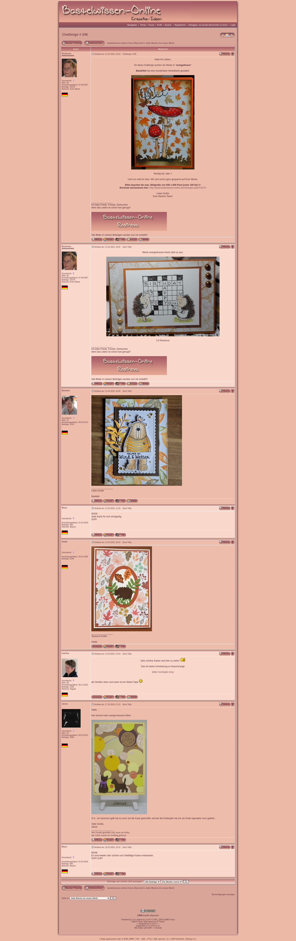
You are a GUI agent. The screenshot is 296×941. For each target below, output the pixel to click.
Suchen (168, 25)
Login (232, 25)
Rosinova (66, 53)
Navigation (132, 25)
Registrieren (180, 25)
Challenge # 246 (75, 34)
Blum (64, 508)
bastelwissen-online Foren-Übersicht (125, 43)
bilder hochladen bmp (163, 672)
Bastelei (66, 390)
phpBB (148, 920)
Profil (159, 25)
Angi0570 (153, 924)
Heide (64, 542)
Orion (134, 920)
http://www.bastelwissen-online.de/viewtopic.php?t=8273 (178, 187)
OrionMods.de (154, 926)
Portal (143, 25)
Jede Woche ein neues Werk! (160, 43)
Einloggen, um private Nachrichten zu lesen (208, 25)
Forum (151, 25)
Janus (65, 704)
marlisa (65, 653)
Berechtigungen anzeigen (223, 894)
